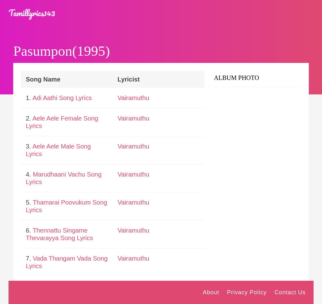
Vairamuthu (133, 97)
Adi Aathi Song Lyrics (62, 97)
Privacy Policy (247, 292)
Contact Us (290, 292)
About (211, 292)
